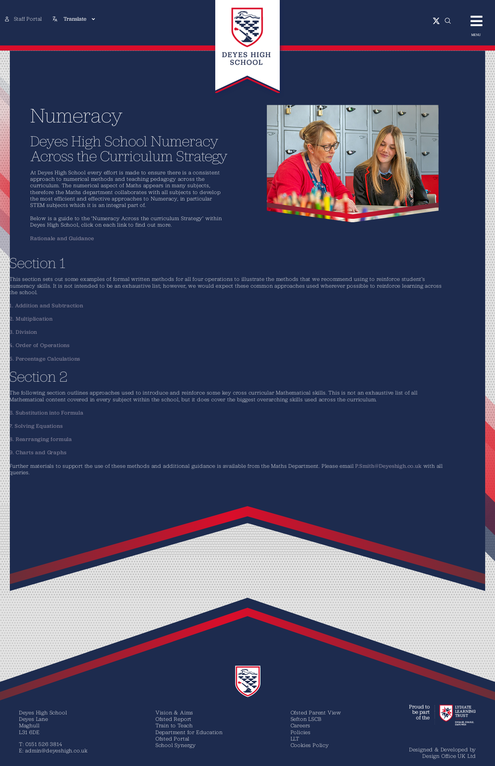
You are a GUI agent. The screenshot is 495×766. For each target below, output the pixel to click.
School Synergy (175, 745)
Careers (301, 725)
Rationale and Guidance (51, 238)
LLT (295, 738)
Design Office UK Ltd (449, 756)
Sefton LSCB (306, 719)
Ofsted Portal (172, 738)
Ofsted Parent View (316, 712)
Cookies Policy (310, 745)
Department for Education (189, 732)
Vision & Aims (174, 712)
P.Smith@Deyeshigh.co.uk (183, 466)
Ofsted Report (173, 719)
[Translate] (79, 19)
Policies (301, 732)
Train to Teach (174, 725)
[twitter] (436, 21)
